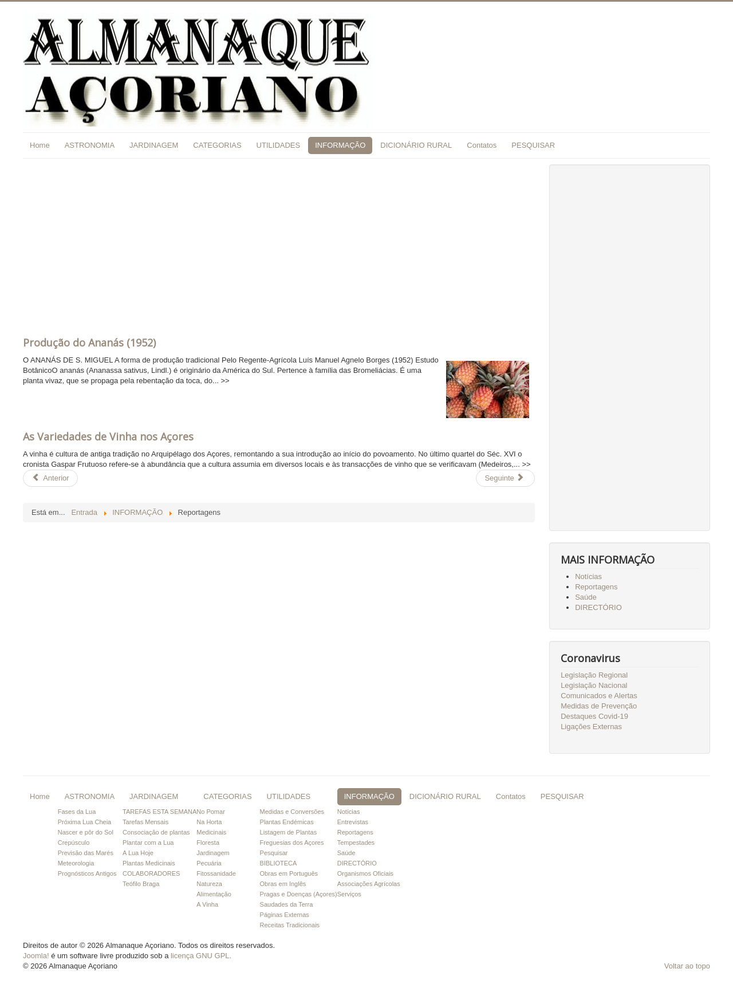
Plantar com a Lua (148, 842)
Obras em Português (289, 873)
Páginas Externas (284, 914)
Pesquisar (274, 852)
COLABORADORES (151, 873)
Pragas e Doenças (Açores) (298, 894)
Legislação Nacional (594, 685)
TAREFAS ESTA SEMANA (159, 811)
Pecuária (208, 863)
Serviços (349, 894)
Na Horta (209, 821)
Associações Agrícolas (368, 883)
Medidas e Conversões (292, 811)
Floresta (207, 842)
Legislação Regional (594, 675)
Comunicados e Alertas (599, 695)
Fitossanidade (216, 873)
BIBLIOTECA (278, 863)
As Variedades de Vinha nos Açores (108, 436)
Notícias (588, 576)
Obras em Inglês (283, 883)
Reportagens (596, 586)
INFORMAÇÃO (340, 145)
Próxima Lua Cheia (85, 821)
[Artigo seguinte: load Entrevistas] (505, 478)
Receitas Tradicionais (290, 925)
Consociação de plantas (156, 832)
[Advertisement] (279, 244)
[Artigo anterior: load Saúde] (50, 478)
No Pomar (210, 811)
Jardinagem (212, 852)
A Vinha (207, 904)
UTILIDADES (279, 145)
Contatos (481, 145)
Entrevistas (352, 821)
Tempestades (356, 842)
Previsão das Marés (85, 852)
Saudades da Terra (286, 904)
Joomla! (36, 955)
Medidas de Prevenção (599, 706)
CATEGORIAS (217, 145)
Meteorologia (76, 863)
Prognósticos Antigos (87, 873)
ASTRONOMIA (90, 145)
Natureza (209, 883)
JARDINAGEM (153, 145)
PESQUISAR (533, 145)
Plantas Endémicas (287, 821)
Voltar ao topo (687, 966)
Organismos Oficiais (365, 873)
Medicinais (211, 832)
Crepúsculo (74, 842)
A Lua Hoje (138, 852)
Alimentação (213, 894)
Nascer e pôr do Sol (85, 832)
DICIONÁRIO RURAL (416, 145)
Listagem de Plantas (288, 832)
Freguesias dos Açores (292, 842)
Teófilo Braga (141, 883)
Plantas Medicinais (149, 863)
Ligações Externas (591, 726)
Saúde (586, 597)
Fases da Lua (77, 811)
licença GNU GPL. (201, 955)
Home (40, 145)
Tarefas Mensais (145, 821)
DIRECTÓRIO (598, 607)
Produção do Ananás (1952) (89, 342)
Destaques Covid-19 (594, 716)
